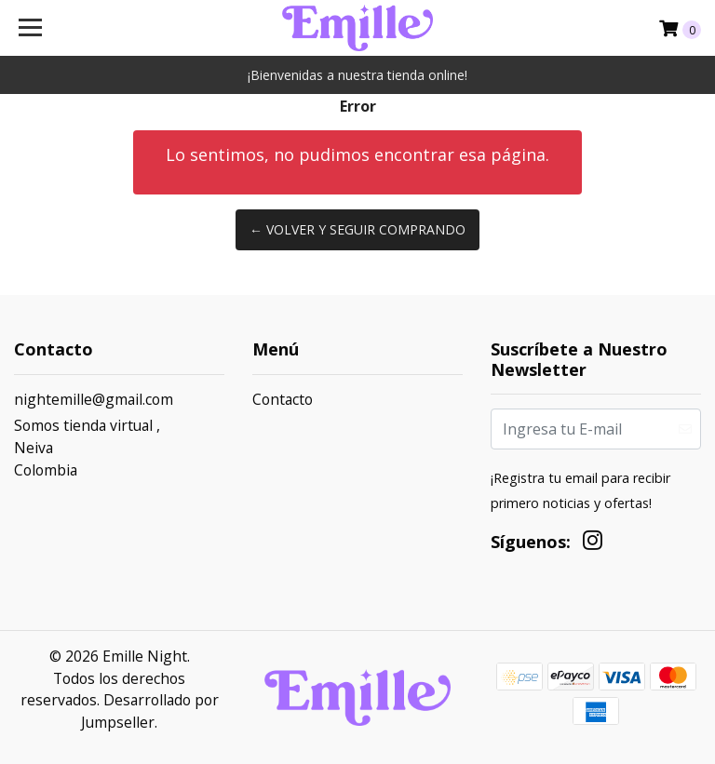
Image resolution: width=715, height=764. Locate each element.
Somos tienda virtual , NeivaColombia (87, 447)
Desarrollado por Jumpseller (150, 711)
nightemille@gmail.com (93, 399)
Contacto (282, 399)
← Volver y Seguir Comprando (357, 229)
